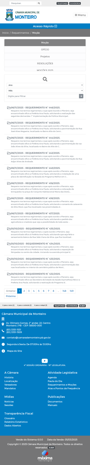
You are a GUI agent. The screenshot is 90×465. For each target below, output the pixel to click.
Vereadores (10, 384)
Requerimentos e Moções (62, 384)
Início (5, 32)
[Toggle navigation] (80, 15)
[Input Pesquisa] (24, 3)
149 (72, 290)
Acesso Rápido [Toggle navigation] (45, 26)
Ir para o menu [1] (8, 305)
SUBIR (82, 306)
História (8, 377)
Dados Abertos (12, 425)
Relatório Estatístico (16, 421)
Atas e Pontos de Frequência (64, 388)
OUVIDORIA (75, 3)
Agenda (52, 377)
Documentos (55, 401)
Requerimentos (20, 32)
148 (64, 290)
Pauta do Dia (55, 381)
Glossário (9, 418)
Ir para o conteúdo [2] (24, 305)
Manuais (52, 405)
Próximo (11, 296)
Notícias (9, 401)
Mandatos (10, 388)
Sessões (8, 405)
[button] (38, 3)
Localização (11, 381)
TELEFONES (62, 3)
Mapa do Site (14, 350)
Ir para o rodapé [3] (40, 305)
